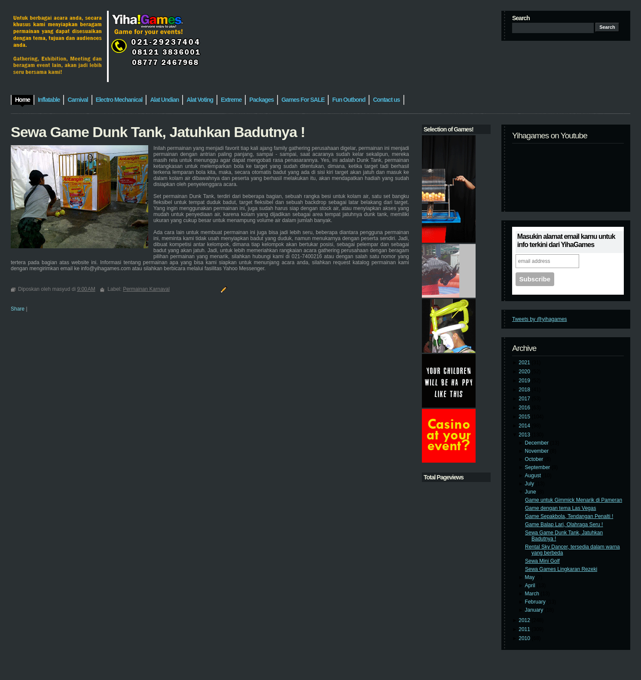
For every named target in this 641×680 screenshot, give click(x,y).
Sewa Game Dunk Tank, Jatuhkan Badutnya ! (158, 132)
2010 (525, 638)
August (534, 476)
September (538, 467)
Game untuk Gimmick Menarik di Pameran (573, 500)
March (533, 594)
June (531, 492)
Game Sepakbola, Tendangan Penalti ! (569, 516)
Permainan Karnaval (146, 289)
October (535, 459)
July (530, 484)
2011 (525, 629)
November (537, 451)
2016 (525, 408)
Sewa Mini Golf (542, 561)
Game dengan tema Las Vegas (560, 508)
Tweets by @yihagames (539, 319)
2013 (525, 435)
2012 (525, 620)
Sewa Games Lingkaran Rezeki (561, 569)
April (531, 585)
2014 (525, 426)
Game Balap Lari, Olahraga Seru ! (564, 524)
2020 (525, 372)
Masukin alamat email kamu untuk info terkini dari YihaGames (566, 240)
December (537, 443)
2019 (525, 381)
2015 (525, 417)
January (535, 610)
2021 (525, 363)
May (530, 577)
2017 (525, 399)
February (536, 602)
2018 (525, 390)
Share (17, 309)
